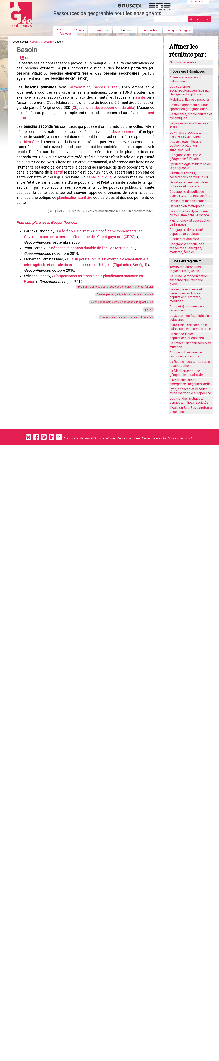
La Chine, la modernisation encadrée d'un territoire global (189, 280)
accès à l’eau (107, 101)
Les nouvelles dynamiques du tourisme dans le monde (189, 213)
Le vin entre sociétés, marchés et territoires (185, 134)
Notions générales (183, 62)
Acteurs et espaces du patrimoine (186, 79)
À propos (66, 33)
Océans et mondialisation (188, 201)
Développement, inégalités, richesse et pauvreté (115, 348)
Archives (134, 438)
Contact (122, 438)
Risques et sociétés (184, 239)
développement (131, 157)
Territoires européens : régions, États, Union (186, 269)
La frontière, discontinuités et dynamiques (191, 116)
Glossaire (126, 30)
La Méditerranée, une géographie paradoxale (186, 373)
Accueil (41, 43)
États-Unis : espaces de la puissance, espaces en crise (190, 327)
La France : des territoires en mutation (190, 345)
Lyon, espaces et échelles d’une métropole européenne (190, 391)
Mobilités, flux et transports (190, 100)
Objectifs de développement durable (119, 127)
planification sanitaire (54, 249)
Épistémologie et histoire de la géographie (190, 166)
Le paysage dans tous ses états (189, 125)
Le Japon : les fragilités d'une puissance (191, 318)
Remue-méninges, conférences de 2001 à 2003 (191, 175)
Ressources (100, 30)
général (145, 368)
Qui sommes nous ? (180, 438)
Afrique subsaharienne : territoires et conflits (187, 354)
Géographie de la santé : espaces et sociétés (118, 378)
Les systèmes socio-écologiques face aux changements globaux (190, 90)
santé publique (55, 223)
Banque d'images (178, 30)
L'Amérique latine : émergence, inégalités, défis (190, 382)
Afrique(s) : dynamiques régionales (187, 308)
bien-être (62, 170)
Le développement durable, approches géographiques (111, 358)
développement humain (38, 140)
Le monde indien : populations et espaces (187, 336)
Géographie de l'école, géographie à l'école (186, 157)
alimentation (81, 101)
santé (139, 114)
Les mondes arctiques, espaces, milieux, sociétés (189, 400)
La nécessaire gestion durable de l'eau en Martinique (92, 298)
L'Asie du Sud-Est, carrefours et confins (191, 410)
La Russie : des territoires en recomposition (191, 364)
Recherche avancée (154, 438)
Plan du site (71, 438)
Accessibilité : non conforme (97, 438)
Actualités (150, 30)
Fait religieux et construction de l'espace (190, 222)
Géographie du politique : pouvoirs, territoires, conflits (190, 194)
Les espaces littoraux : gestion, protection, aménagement (186, 145)
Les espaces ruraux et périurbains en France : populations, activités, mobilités (186, 295)
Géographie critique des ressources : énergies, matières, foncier (104, 338)
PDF (32, 64)
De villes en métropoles (187, 206)
